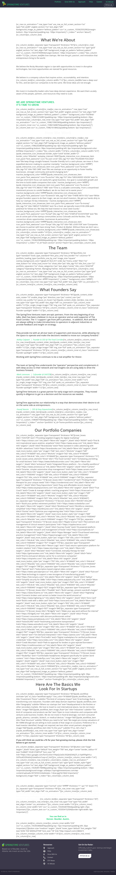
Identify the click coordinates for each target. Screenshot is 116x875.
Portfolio (58, 2)
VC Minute (109, 2)
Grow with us (70, 2)
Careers (99, 2)
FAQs (91, 2)
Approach (81, 2)
